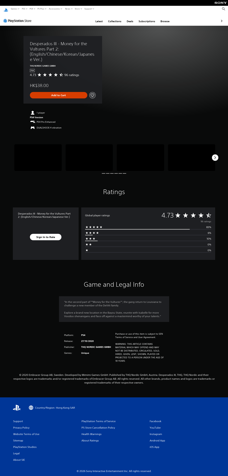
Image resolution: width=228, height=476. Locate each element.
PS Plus (40, 9)
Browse (146, 18)
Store (77, 9)
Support (88, 9)
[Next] (215, 154)
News (67, 9)
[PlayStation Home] (6, 9)
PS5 (23, 9)
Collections (96, 18)
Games (14, 9)
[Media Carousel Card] (38, 154)
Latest (80, 18)
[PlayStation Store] (18, 17)
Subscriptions (128, 18)
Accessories (54, 9)
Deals (111, 18)
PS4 (31, 9)
